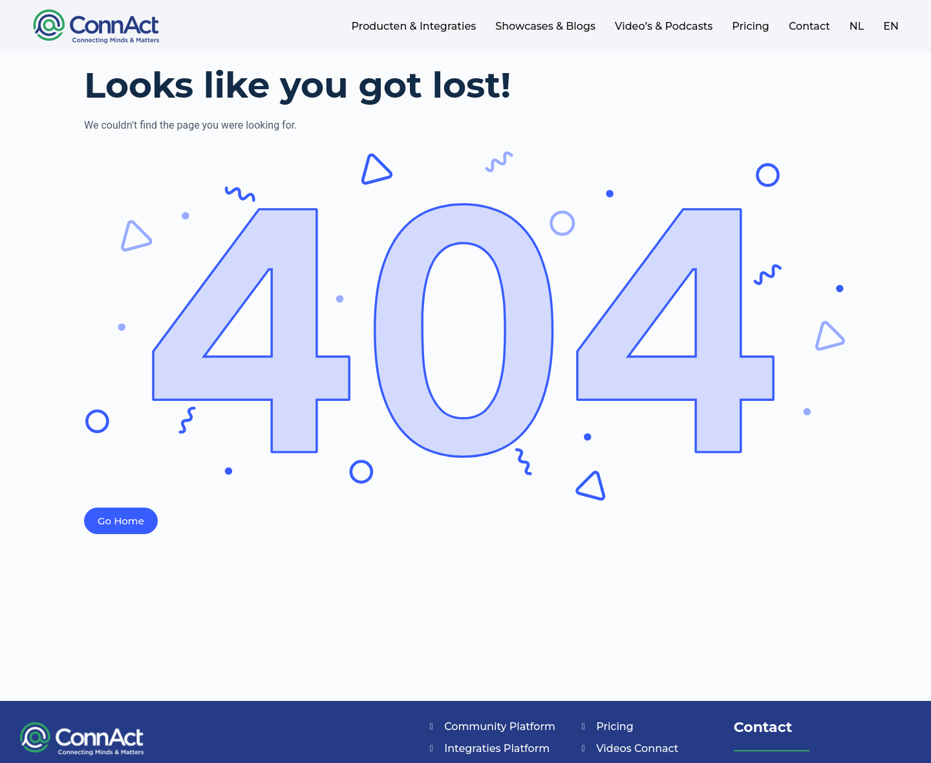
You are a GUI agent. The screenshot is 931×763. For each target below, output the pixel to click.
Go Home (121, 521)
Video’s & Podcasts (663, 26)
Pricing (750, 26)
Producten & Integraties (414, 26)
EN (891, 26)
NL (857, 26)
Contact (809, 26)
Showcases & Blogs (545, 26)
